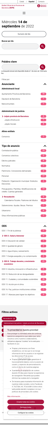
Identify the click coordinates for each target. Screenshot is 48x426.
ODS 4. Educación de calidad (24, 241)
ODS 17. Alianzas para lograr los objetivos (24, 294)
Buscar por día (8, 41)
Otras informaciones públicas (24, 215)
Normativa (24, 166)
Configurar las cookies (26, 413)
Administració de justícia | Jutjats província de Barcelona (24, 324)
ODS (24, 226)
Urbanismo (24, 210)
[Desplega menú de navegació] (24, 13)
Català (22, 1)
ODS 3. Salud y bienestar (25, 236)
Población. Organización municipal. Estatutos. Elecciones (24, 182)
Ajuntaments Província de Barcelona (24, 94)
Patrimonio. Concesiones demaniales (24, 171)
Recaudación (25, 196)
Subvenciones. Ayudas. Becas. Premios (24, 205)
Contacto (41, 1)
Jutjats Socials (25, 124)
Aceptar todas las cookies (26, 402)
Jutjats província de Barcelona (25, 116)
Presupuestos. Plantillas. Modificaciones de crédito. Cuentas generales (24, 190)
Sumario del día (24, 34)
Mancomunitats (24, 104)
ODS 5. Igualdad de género (24, 246)
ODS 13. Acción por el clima (24, 284)
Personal (24, 176)
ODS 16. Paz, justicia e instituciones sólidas (24, 289)
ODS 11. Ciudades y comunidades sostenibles (24, 279)
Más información (13, 396)
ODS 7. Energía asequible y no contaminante (24, 256)
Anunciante (24, 84)
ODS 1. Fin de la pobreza (24, 230)
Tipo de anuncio (24, 145)
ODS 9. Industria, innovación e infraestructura (24, 269)
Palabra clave (9, 61)
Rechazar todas (25, 407)
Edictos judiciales (24, 160)
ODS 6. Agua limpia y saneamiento (24, 251)
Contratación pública (24, 150)
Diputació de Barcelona (24, 99)
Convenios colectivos (24, 155)
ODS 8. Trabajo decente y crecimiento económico (25, 262)
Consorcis (24, 136)
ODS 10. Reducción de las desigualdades (24, 274)
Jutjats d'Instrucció (25, 120)
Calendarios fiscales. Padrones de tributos (25, 200)
